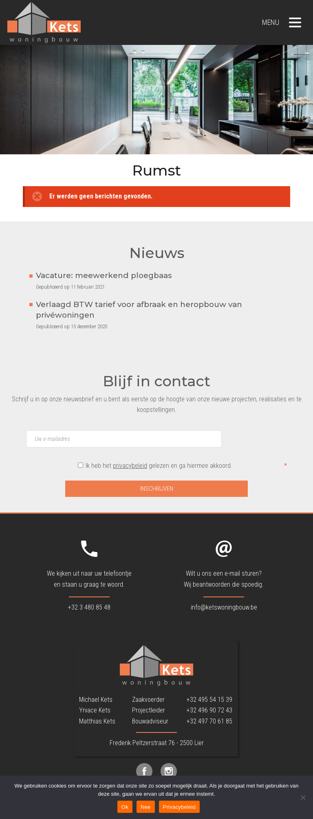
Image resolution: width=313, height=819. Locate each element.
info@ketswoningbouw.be (224, 607)
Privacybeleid (179, 807)
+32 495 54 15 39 (209, 699)
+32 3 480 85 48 (89, 607)
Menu (281, 22)
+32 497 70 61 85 (209, 721)
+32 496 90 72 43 (209, 710)
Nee (146, 807)
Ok (124, 807)
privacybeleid (130, 466)
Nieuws (156, 253)
